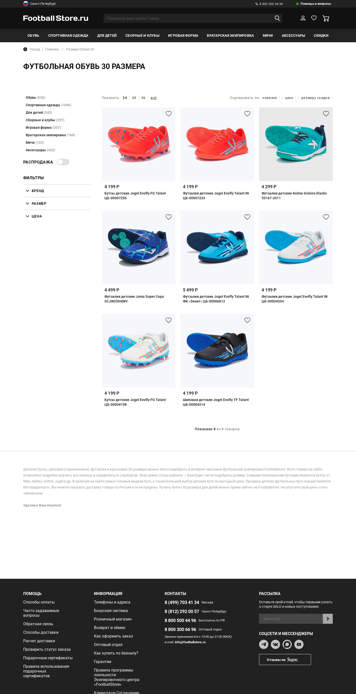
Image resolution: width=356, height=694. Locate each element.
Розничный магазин (113, 619)
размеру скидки (317, 98)
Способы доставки (40, 632)
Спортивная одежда (68, 36)
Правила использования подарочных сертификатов (46, 671)
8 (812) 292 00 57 (182, 611)
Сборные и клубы (142, 36)
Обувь (33, 36)
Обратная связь (38, 624)
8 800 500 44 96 (269, 4)
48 (134, 98)
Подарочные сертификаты (48, 658)
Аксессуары (293, 36)
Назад (31, 49)
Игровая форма (183, 36)
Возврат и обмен (109, 627)
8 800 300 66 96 (180, 629)
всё (154, 98)
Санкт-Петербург (39, 4)
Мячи (268, 36)
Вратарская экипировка (230, 36)
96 (143, 98)
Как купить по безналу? (116, 653)
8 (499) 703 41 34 (182, 602)
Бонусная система (111, 610)
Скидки (321, 36)
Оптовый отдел (108, 644)
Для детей (107, 36)
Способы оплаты (39, 602)
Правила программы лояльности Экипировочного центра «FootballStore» (116, 677)
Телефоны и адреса (112, 602)
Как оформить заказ (113, 636)
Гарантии (102, 661)
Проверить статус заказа (47, 649)
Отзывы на (289, 659)
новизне (271, 98)
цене (290, 98)
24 (125, 98)
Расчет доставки (39, 640)
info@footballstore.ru (190, 642)
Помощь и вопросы (316, 4)
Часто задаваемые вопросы (41, 613)
